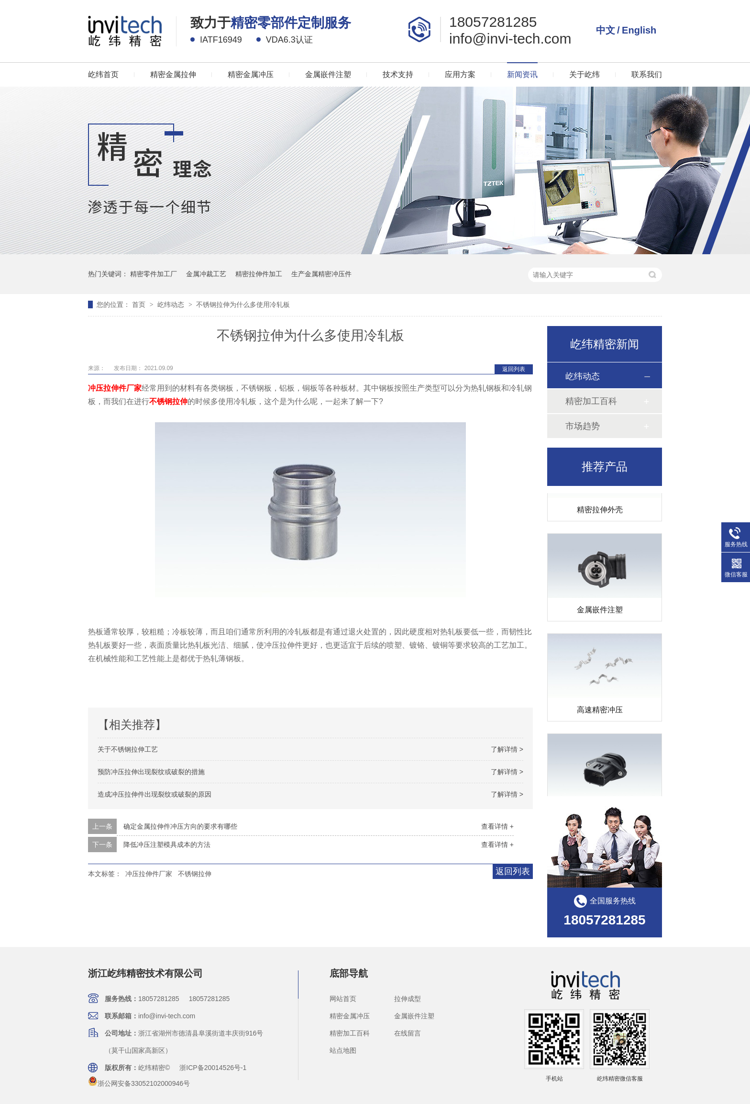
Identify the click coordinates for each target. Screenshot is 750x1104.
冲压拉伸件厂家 (148, 874)
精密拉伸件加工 (258, 274)
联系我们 (646, 74)
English (639, 30)
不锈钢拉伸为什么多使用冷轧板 (243, 304)
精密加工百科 (591, 401)
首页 (139, 304)
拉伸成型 (407, 999)
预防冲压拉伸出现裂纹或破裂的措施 (151, 772)
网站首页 (343, 999)
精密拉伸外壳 (600, 513)
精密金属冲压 (251, 74)
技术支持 (398, 74)
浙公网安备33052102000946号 (139, 1083)
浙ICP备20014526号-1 (212, 1067)
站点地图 (343, 1050)
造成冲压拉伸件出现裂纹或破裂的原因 (154, 794)
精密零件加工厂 (153, 274)
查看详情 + (497, 826)
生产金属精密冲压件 (321, 274)
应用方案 (460, 74)
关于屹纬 (584, 74)
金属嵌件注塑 (328, 74)
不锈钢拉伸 (194, 874)
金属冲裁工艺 (206, 274)
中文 (605, 30)
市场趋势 (582, 426)
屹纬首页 (103, 74)
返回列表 (513, 369)
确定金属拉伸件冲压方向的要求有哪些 (180, 826)
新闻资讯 (522, 74)
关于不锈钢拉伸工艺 (128, 749)
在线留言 (407, 1033)
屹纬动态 (171, 304)
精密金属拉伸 (173, 74)
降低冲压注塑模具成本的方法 (166, 844)
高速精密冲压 (600, 713)
